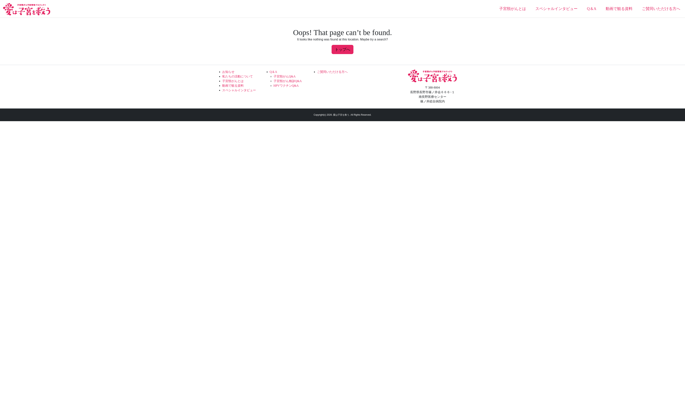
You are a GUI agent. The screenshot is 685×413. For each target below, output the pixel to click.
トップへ (342, 49)
